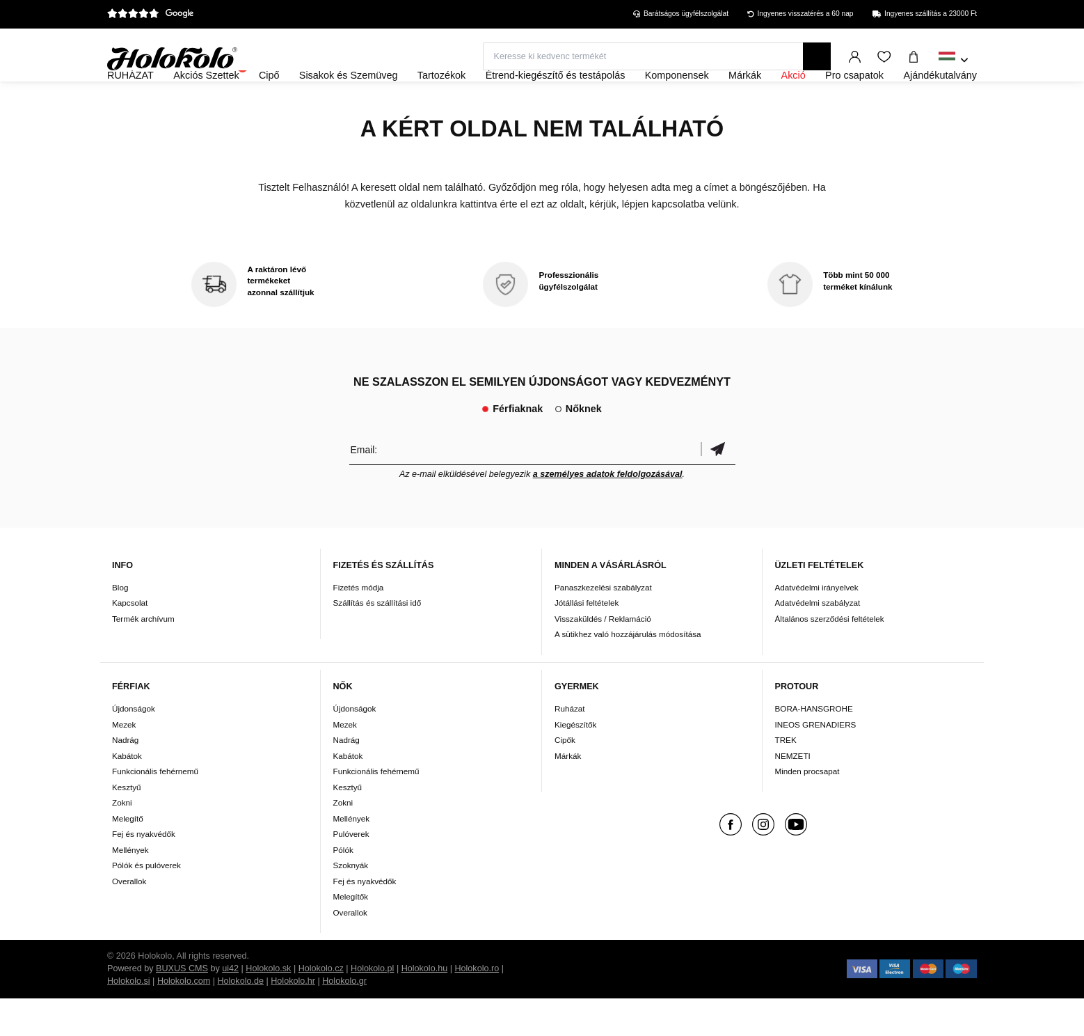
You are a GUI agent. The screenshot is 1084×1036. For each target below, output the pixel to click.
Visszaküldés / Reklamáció (603, 656)
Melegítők (351, 934)
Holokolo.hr (293, 1018)
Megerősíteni (718, 487)
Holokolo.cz (321, 1006)
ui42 (230, 1006)
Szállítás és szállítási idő (377, 640)
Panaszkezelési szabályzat (603, 624)
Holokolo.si (128, 1018)
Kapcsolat (130, 640)
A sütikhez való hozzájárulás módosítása (628, 672)
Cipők (565, 777)
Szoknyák (351, 902)
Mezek (124, 762)
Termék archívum (143, 656)
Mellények (130, 887)
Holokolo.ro (476, 1006)
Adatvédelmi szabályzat (818, 640)
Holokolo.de (240, 1018)
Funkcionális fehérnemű (155, 808)
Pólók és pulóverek (146, 902)
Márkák (568, 793)
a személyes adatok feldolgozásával (608, 512)
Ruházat (570, 746)
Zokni (122, 840)
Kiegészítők (575, 762)
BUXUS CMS (182, 1006)
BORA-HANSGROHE (814, 746)
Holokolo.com (183, 1018)
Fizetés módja (358, 624)
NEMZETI (793, 793)
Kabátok (127, 793)
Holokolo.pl (372, 1006)
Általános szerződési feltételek (829, 656)
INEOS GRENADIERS (815, 762)
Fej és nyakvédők (143, 871)
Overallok (129, 918)
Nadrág (125, 777)
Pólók (343, 887)
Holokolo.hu (424, 1006)
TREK (786, 777)
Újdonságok (133, 746)
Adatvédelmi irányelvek (817, 624)
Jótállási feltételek (587, 640)
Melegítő (127, 856)
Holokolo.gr (344, 1018)
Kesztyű (126, 824)
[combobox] (954, 60)
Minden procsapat (807, 808)
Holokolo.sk (268, 1006)
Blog (120, 624)
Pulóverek (351, 871)
